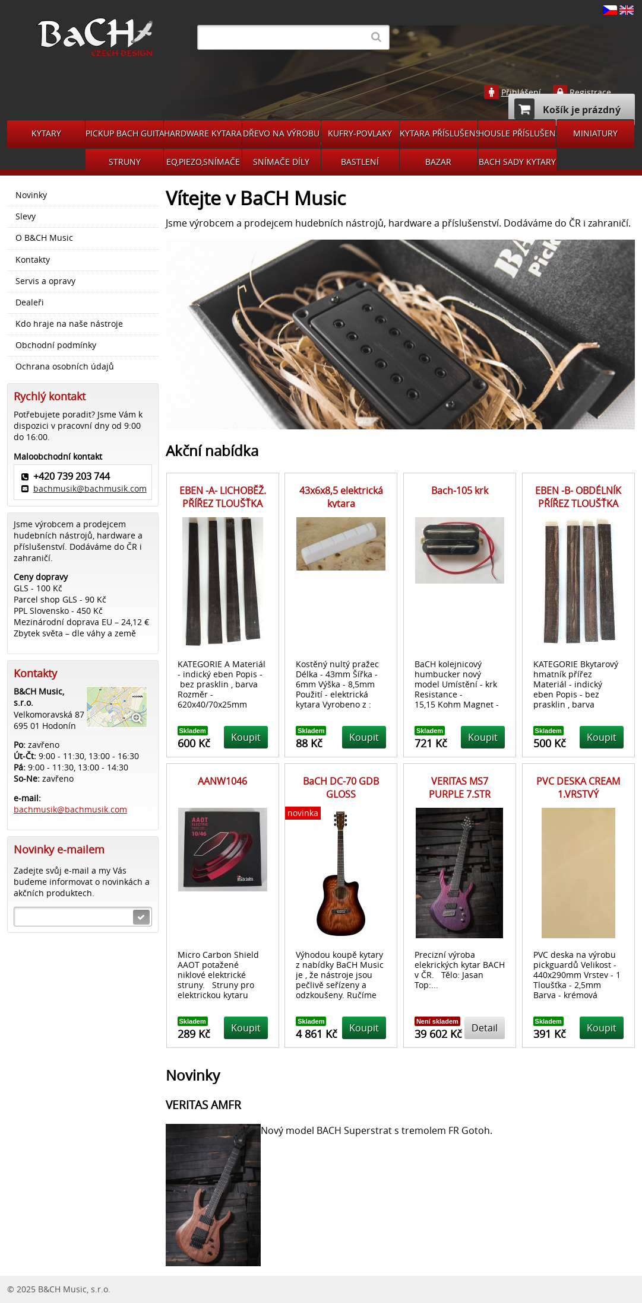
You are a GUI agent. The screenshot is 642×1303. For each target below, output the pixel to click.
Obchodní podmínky (55, 345)
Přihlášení (521, 92)
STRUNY (125, 161)
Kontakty (32, 259)
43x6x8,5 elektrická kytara (341, 497)
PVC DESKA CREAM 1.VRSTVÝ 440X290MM (578, 794)
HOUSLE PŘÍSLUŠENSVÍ (517, 133)
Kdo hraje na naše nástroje (69, 323)
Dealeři (29, 302)
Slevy (25, 216)
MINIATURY (595, 133)
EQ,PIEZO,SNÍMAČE (203, 161)
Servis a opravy (45, 281)
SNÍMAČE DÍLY (281, 161)
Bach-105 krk (459, 490)
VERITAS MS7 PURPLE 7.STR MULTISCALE (460, 794)
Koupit (246, 737)
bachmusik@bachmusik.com (90, 488)
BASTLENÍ (360, 161)
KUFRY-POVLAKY (360, 133)
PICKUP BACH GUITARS (124, 133)
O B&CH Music (44, 237)
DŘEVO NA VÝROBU (281, 133)
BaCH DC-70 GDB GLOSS (341, 788)
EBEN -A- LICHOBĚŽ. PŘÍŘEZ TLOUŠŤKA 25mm (222, 504)
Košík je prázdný (567, 108)
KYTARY (46, 133)
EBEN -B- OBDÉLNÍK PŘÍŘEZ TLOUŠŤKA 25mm (578, 504)
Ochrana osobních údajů (64, 366)
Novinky (31, 195)
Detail (485, 1027)
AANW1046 (222, 781)
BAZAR (438, 161)
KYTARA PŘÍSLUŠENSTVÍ (438, 133)
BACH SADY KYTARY (517, 161)
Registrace (590, 92)
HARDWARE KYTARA (203, 133)
